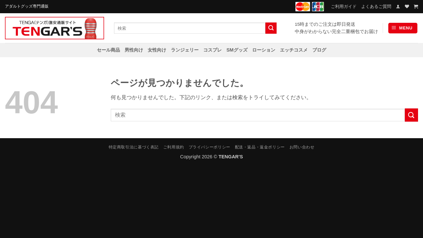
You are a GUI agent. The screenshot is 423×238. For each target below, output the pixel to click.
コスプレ (212, 50)
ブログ (319, 50)
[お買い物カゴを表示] (416, 6)
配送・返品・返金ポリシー (260, 147)
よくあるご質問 (376, 6)
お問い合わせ (302, 147)
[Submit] (271, 28)
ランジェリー (185, 50)
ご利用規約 (173, 147)
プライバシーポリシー (209, 147)
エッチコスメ (294, 50)
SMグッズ (237, 50)
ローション (263, 50)
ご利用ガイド (344, 6)
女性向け (157, 50)
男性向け (134, 50)
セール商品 (108, 50)
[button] (398, 6)
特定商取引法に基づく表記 (134, 147)
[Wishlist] (407, 6)
